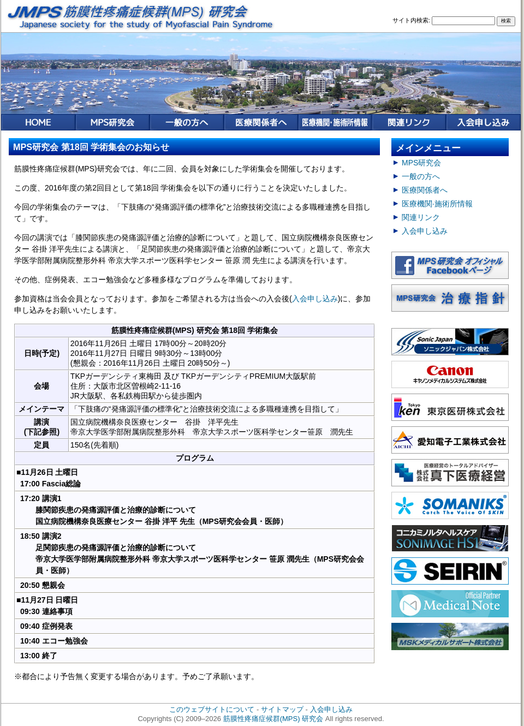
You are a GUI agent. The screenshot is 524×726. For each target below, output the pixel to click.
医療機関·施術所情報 (437, 203)
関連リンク (421, 217)
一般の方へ (421, 176)
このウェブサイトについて (211, 709)
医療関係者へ (425, 190)
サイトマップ (282, 709)
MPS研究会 (421, 162)
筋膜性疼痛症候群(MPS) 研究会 (273, 719)
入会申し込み (315, 298)
